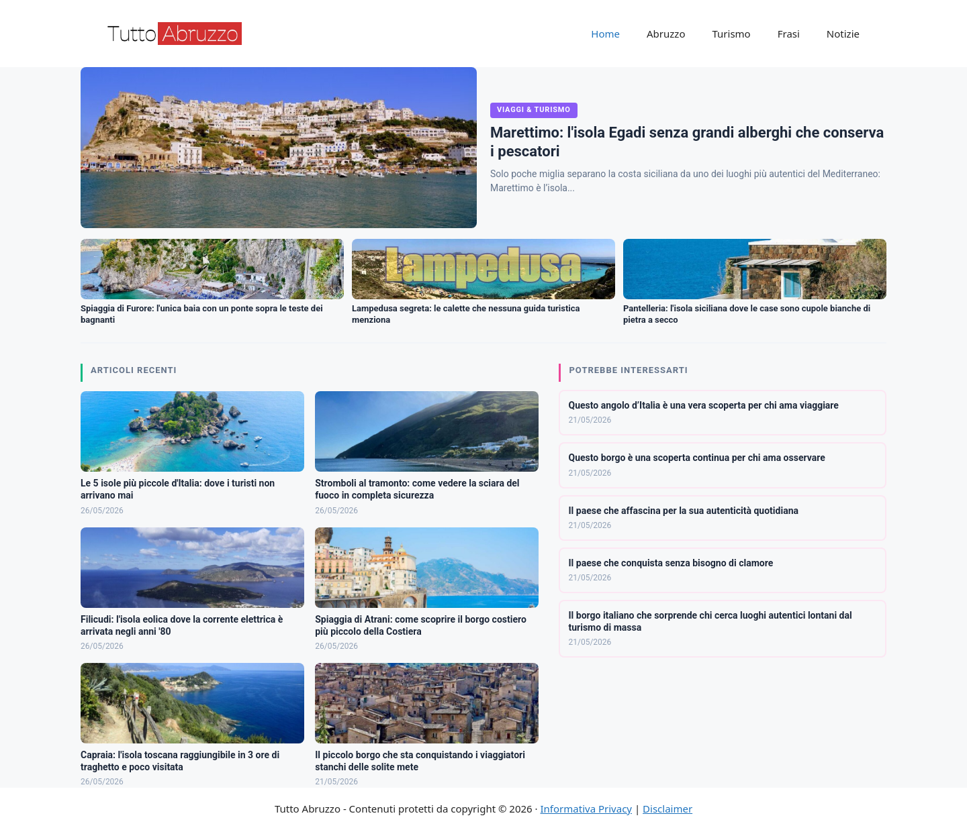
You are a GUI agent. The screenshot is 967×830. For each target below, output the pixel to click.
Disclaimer (667, 808)
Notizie (843, 33)
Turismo (731, 33)
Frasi (789, 33)
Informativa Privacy (586, 808)
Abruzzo (666, 33)
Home (605, 33)
